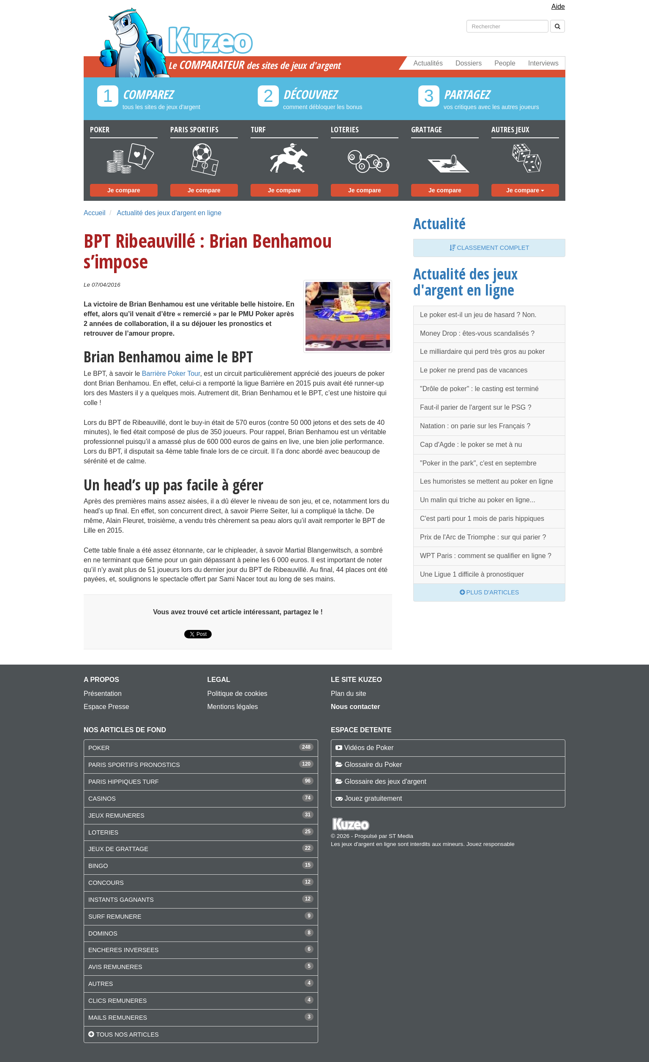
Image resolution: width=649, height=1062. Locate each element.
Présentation (103, 693)
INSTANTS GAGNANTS (121, 899)
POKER (98, 747)
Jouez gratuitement (373, 798)
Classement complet (489, 247)
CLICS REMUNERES (117, 1000)
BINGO (98, 865)
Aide (558, 6)
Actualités (428, 63)
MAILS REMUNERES (117, 1017)
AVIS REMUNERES (115, 966)
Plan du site (348, 693)
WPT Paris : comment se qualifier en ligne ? (485, 555)
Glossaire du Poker (373, 764)
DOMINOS (102, 933)
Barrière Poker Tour (171, 373)
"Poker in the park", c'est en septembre (478, 463)
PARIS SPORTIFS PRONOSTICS (134, 764)
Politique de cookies (237, 693)
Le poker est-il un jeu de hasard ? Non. (478, 314)
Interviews (543, 63)
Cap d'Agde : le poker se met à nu (471, 444)
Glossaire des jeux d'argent (385, 781)
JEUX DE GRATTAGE (118, 849)
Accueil (95, 212)
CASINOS (102, 798)
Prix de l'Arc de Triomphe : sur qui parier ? (483, 537)
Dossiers (468, 63)
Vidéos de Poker (368, 747)
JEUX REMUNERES (116, 815)
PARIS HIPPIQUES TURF (123, 781)
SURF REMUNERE (115, 916)
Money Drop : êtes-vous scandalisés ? (477, 333)
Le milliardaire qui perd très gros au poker (482, 351)
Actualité (439, 223)
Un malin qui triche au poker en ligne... (477, 500)
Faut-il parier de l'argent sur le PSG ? (476, 407)
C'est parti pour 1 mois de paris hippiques (482, 518)
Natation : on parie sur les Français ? (475, 426)
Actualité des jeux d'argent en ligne (169, 212)
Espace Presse (106, 706)
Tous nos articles (127, 1034)
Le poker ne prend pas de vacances (473, 370)
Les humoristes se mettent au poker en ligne (486, 481)
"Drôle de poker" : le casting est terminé (479, 388)
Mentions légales (232, 706)
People (504, 63)
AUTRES (100, 983)
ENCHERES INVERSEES (123, 950)
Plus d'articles (489, 592)
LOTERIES (103, 832)
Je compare (123, 190)
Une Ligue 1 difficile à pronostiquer (472, 574)
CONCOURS (106, 882)
